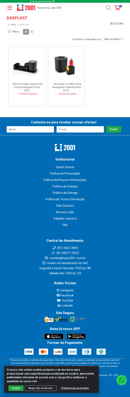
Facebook (65, 295)
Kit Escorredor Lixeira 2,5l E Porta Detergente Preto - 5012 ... (28, 87)
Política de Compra (65, 186)
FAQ (65, 225)
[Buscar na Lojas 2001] (70, 8)
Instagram (65, 290)
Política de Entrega (65, 193)
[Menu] (10, 8)
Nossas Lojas (65, 212)
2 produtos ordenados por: (87, 39)
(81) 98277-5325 (65, 253)
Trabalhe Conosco (65, 218)
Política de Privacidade (65, 173)
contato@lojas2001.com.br (65, 258)
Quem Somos (65, 167)
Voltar (116, 23)
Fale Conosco (65, 205)
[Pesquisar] (108, 8)
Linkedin (65, 305)
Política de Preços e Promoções (65, 180)
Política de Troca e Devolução (65, 199)
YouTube (65, 300)
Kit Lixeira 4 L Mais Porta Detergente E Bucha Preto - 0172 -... (67, 87)
